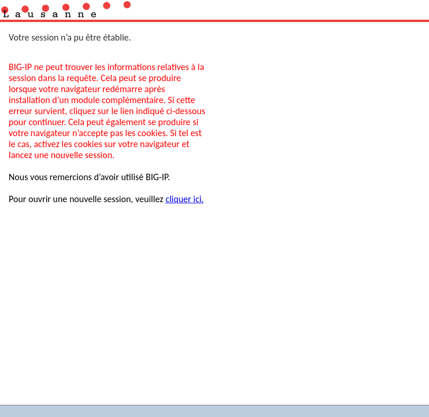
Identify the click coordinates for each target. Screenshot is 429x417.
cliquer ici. (184, 198)
